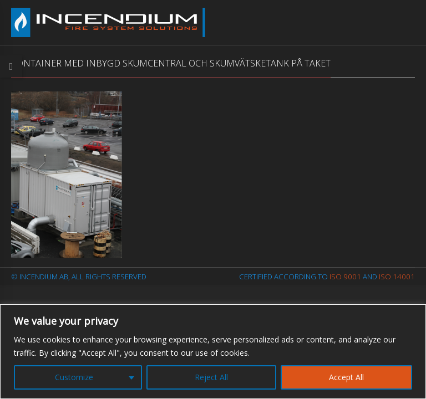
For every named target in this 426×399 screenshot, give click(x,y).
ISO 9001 (345, 277)
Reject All (211, 377)
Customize (74, 377)
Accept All (346, 377)
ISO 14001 (397, 277)
